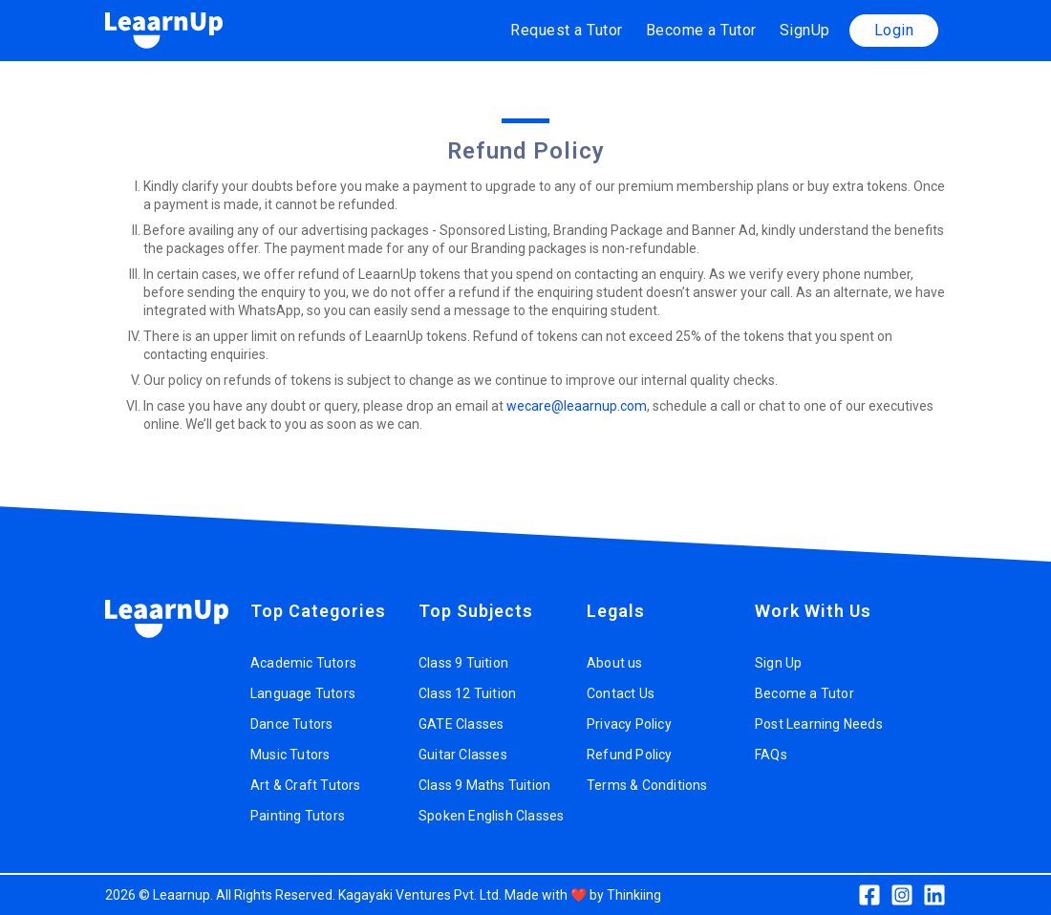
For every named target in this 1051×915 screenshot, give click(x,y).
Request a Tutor (566, 30)
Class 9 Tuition (463, 662)
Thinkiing (634, 895)
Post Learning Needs (819, 724)
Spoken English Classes (491, 815)
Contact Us (620, 693)
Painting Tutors (297, 815)
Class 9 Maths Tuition (484, 785)
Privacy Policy (629, 724)
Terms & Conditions (647, 785)
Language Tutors (302, 693)
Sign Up (778, 662)
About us (615, 662)
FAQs (771, 754)
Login (894, 30)
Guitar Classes (462, 754)
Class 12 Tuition (467, 693)
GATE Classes (461, 724)
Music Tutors (290, 754)
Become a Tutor (701, 30)
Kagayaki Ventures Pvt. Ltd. (420, 895)
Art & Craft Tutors (305, 785)
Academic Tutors (303, 662)
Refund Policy (630, 754)
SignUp (805, 30)
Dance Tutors (291, 724)
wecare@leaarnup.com (576, 406)
